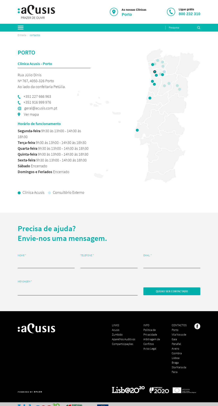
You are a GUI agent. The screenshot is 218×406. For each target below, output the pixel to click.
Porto (175, 330)
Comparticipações (122, 344)
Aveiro (175, 348)
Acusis (115, 330)
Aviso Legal (149, 348)
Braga (175, 362)
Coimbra (177, 353)
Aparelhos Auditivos (123, 339)
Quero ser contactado (172, 291)
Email (147, 255)
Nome (22, 255)
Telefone (87, 255)
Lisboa (175, 358)
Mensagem (25, 281)
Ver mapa (31, 114)
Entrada (22, 35)
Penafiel (176, 344)
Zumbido (117, 334)
